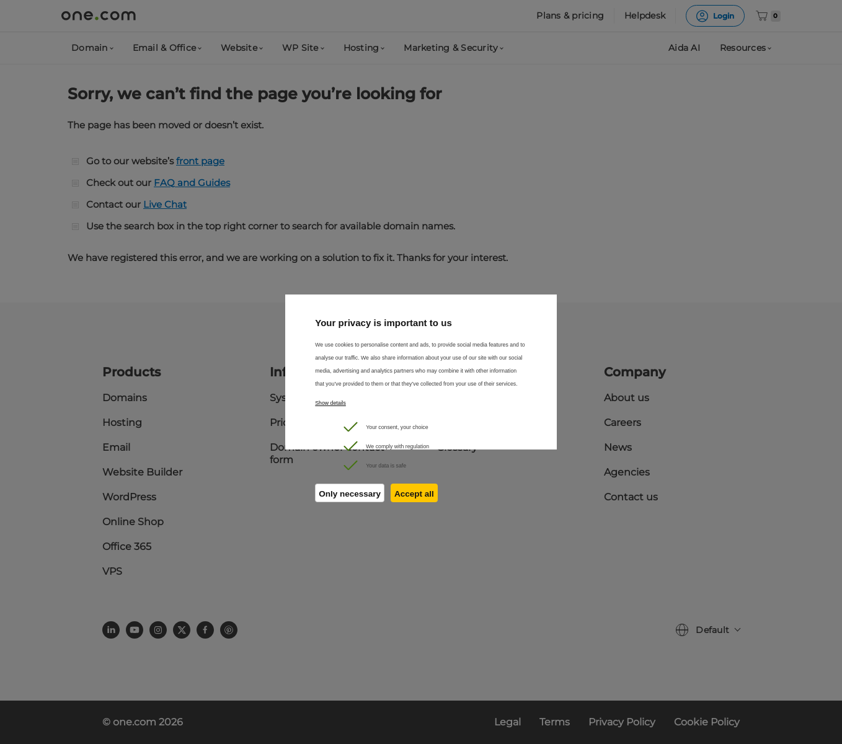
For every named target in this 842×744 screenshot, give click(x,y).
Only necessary (350, 493)
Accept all (414, 493)
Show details (330, 403)
